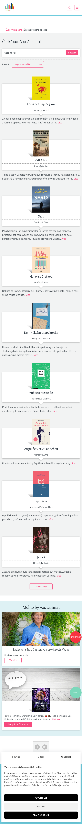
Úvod (8, 29)
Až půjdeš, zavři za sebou (41, 449)
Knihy (13, 29)
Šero (41, 216)
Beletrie (20, 29)
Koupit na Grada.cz (18, 724)
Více (60, 122)
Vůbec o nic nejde (41, 393)
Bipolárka (41, 501)
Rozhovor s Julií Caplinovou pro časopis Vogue (41, 649)
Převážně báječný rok (41, 104)
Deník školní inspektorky (41, 333)
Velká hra (41, 160)
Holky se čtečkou (41, 277)
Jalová (41, 557)
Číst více (13, 660)
